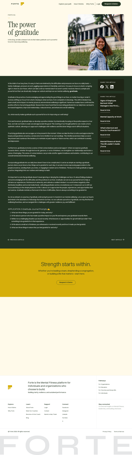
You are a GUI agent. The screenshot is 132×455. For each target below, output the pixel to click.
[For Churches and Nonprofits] (114, 390)
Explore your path (65, 4)
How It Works (79, 4)
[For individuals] (114, 393)
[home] (18, 4)
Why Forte (90, 4)
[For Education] (114, 387)
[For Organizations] (114, 384)
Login (98, 4)
